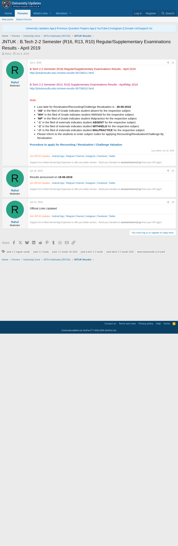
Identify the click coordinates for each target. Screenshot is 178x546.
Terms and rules (127, 534)
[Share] (168, 115)
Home (8, 13)
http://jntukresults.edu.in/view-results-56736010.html (62, 140)
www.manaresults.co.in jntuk (151, 462)
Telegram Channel (75, 262)
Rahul (8, 53)
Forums (23, 13)
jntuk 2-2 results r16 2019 (64, 462)
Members (62, 13)
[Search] (167, 13)
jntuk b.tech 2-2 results (92, 462)
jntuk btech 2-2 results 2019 (120, 462)
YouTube (102, 28)
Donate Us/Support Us (138, 28)
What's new (40, 13)
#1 (173, 114)
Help (158, 534)
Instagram (116, 28)
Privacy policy (146, 534)
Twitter (112, 262)
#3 (173, 308)
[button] (50, 13)
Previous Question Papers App (76, 28)
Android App (58, 262)
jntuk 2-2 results (41, 462)
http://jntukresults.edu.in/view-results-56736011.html (62, 124)
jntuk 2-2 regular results (18, 462)
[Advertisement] (89, 83)
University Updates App (40, 28)
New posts (7, 19)
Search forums (24, 19)
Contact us (110, 534)
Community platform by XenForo (89, 541)
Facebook (102, 262)
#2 (173, 276)
